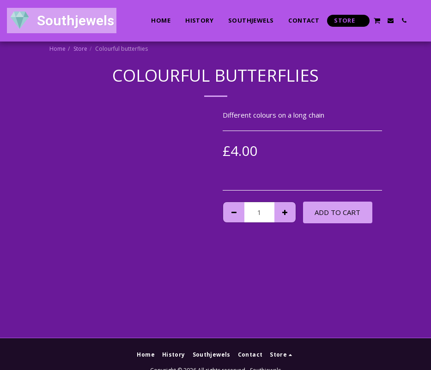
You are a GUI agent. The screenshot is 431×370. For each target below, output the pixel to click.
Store (80, 49)
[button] (376, 20)
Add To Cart (337, 212)
